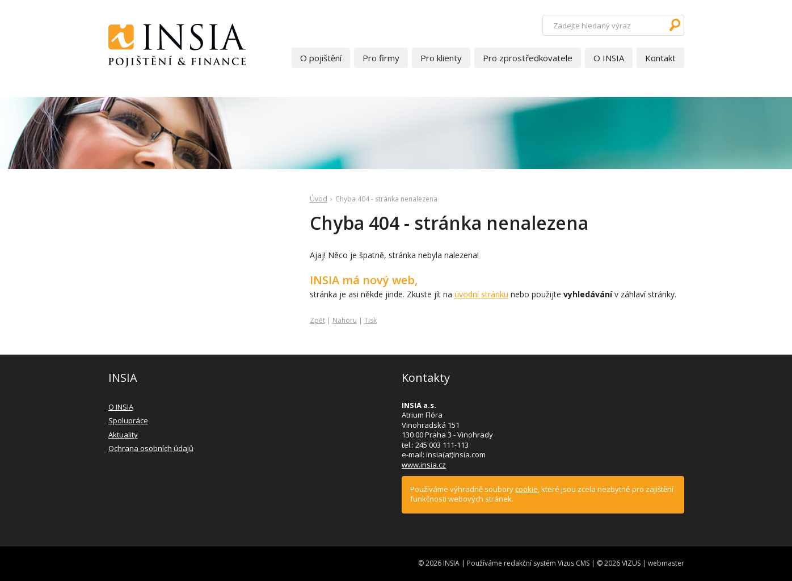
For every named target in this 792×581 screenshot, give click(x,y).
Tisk (370, 320)
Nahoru (344, 320)
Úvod (318, 199)
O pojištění (321, 58)
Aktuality (123, 435)
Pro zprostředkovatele (527, 58)
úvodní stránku (481, 294)
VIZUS (631, 563)
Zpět (317, 320)
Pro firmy (381, 58)
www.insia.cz (424, 465)
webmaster (666, 563)
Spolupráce (128, 420)
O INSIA (608, 58)
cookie (526, 489)
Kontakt (660, 58)
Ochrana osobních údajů (150, 448)
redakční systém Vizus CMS (546, 563)
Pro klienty (441, 58)
